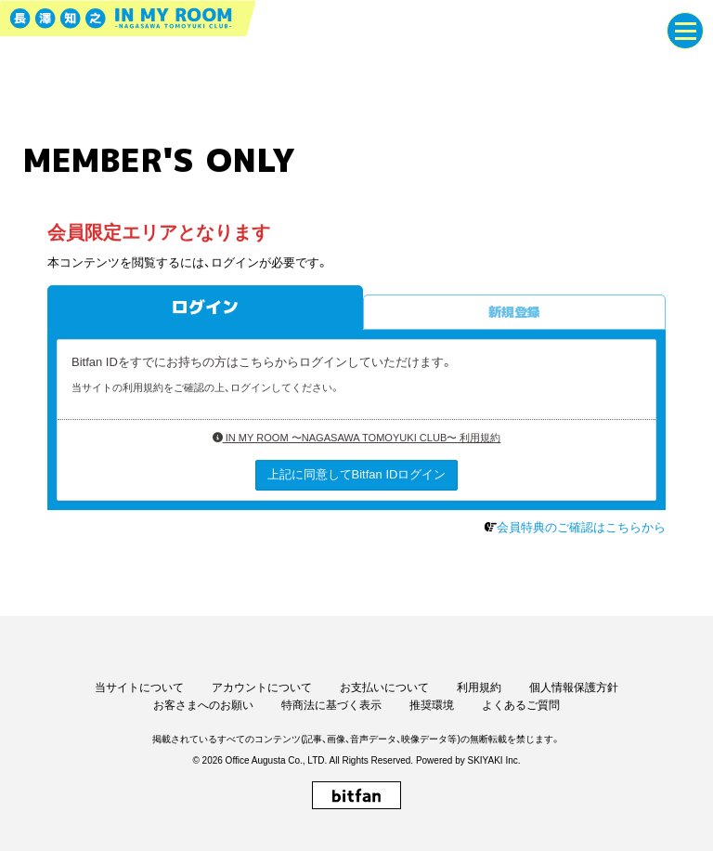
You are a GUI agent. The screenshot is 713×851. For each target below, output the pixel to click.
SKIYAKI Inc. (493, 760)
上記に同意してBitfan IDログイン (357, 475)
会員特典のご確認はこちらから (581, 527)
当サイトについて (139, 687)
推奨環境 (431, 705)
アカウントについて (262, 687)
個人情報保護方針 (573, 687)
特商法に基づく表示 (331, 705)
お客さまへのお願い (203, 705)
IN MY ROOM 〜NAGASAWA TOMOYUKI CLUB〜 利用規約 (357, 437)
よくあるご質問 (521, 705)
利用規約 (479, 687)
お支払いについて (384, 687)
